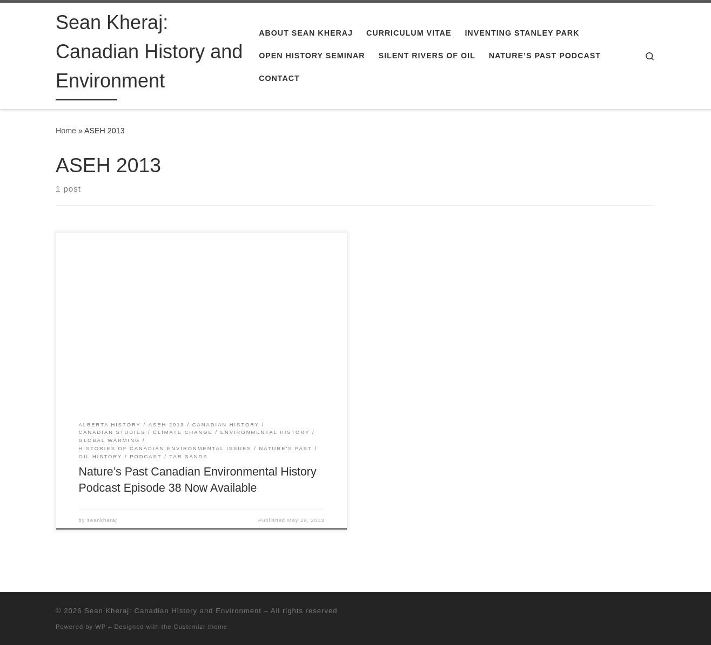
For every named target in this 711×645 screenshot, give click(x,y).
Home (66, 130)
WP (100, 626)
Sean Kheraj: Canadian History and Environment (172, 611)
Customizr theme (201, 626)
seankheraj (102, 520)
